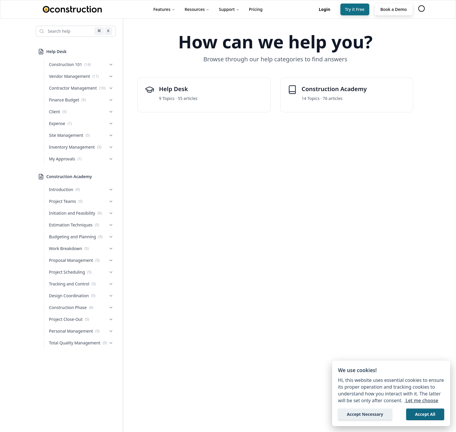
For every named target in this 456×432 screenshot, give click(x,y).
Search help (59, 31)
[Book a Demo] (394, 9)
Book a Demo (393, 9)
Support (229, 9)
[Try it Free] (354, 9)
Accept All (425, 414)
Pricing (256, 9)
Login (324, 9)
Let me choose (421, 400)
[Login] (324, 9)
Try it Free (355, 9)
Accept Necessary (365, 414)
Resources (197, 9)
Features (164, 9)
